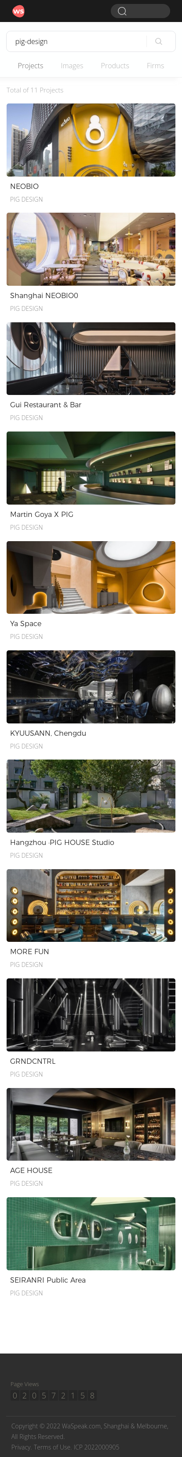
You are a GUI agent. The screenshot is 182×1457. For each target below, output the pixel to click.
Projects (31, 65)
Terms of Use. (53, 1447)
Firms (155, 65)
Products (115, 65)
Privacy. (21, 1447)
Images (72, 65)
